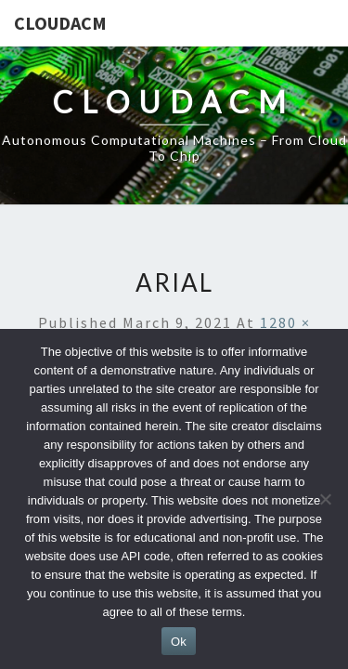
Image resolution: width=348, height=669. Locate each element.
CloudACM (60, 22)
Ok (179, 642)
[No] (325, 499)
